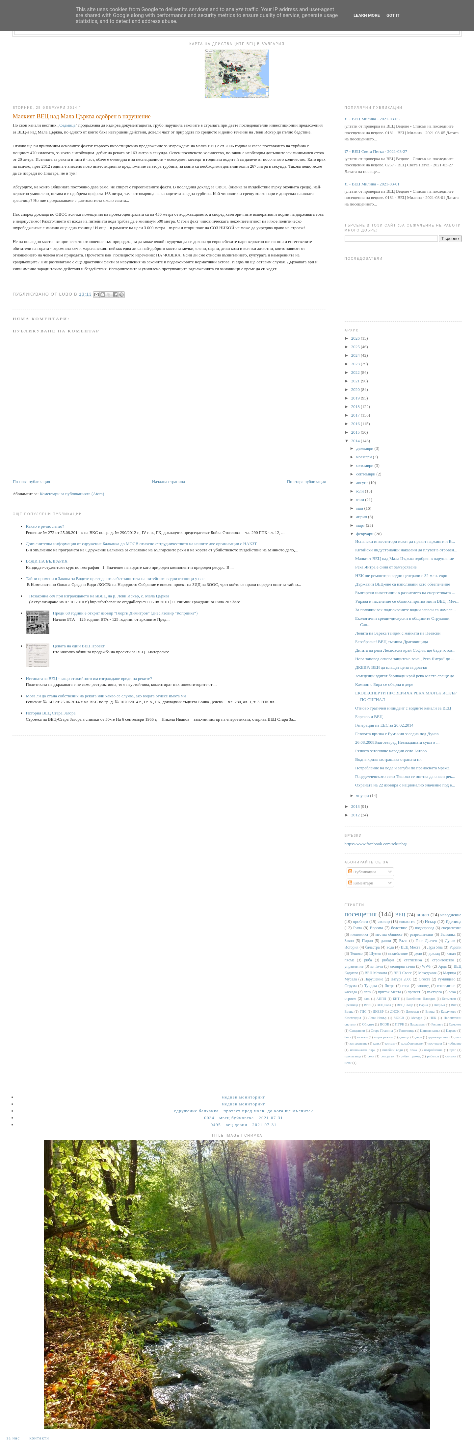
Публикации (362, 871)
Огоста (424, 979)
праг (452, 1050)
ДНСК (394, 1011)
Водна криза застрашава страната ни (388, 759)
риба (368, 960)
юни (360, 499)
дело (418, 954)
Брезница (351, 1005)
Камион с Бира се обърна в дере (384, 684)
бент (348, 1037)
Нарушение (373, 979)
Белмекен (449, 999)
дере (418, 1037)
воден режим (383, 1037)
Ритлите (437, 1024)
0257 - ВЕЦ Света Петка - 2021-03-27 (374, 151)
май (360, 508)
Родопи (455, 947)
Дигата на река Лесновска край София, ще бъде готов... (405, 650)
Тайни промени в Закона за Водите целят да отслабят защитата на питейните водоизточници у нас (115, 578)
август (362, 482)
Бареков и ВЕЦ (368, 716)
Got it (393, 15)
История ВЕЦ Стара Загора (50, 713)
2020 (356, 389)
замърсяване (358, 1043)
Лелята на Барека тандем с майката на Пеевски (397, 633)
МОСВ (399, 1018)
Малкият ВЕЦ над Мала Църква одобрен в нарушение (404, 558)
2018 (356, 406)
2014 (356, 440)
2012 (356, 814)
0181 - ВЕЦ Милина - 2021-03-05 (370, 118)
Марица (449, 973)
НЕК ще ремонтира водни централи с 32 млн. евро (401, 575)
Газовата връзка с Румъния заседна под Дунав (396, 733)
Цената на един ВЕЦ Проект (79, 645)
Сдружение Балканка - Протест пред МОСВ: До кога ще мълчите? (243, 1110)
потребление (433, 1050)
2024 (356, 355)
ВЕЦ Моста (410, 947)
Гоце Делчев (425, 941)
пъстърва (434, 992)
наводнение (450, 914)
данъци (404, 1037)
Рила (357, 927)
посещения (361, 914)
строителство (443, 960)
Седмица (67, 125)
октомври (365, 465)
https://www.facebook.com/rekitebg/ (376, 843)
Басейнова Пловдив (420, 999)
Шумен (375, 954)
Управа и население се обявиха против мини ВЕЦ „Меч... (407, 601)
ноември (364, 456)
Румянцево (447, 979)
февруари (365, 533)
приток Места (389, 992)
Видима (439, 1005)
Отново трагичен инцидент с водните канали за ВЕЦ (403, 708)
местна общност (388, 934)
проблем (360, 921)
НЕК (433, 1018)
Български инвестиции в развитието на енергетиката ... (405, 592)
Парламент (418, 1024)
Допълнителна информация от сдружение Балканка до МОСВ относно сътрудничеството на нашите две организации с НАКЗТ (141, 543)
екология (407, 921)
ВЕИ (367, 1005)
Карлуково (448, 1011)
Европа (376, 927)
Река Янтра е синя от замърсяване (386, 567)
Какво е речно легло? (45, 526)
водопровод (424, 928)
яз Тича (376, 966)
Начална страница (168, 481)
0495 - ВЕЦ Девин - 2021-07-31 (244, 1124)
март (361, 525)
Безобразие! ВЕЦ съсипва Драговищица (391, 641)
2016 (356, 423)
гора (405, 986)
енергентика (451, 928)
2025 (356, 346)
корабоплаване (412, 1043)
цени (348, 1063)
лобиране (454, 1043)
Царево (451, 1030)
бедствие (399, 927)
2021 (356, 380)
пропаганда (353, 1056)
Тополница (406, 1030)
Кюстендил (353, 1018)
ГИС (363, 1011)
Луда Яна (435, 947)
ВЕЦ (400, 914)
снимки (450, 1056)
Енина (429, 1011)
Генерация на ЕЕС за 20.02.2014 (384, 725)
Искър (430, 921)
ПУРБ (399, 1024)
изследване (446, 986)
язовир (384, 921)
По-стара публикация (306, 481)
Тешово (356, 954)
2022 (356, 372)
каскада (351, 992)
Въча (403, 941)
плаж (413, 1050)
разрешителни (421, 934)
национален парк (362, 1050)
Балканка (447, 934)
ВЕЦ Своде (405, 1005)
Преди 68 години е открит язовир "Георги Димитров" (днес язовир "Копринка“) (125, 613)
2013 (356, 806)
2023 (356, 363)
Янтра (389, 986)
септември (366, 473)
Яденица (453, 921)
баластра (372, 947)
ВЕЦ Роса (384, 1005)
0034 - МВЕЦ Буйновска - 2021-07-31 (243, 1117)
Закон (349, 941)
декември (365, 448)
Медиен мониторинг (243, 1097)
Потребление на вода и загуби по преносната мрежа (402, 767)
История (351, 947)
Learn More (367, 15)
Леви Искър (377, 1018)
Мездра (416, 1018)
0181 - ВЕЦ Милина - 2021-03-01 (370, 183)
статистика (413, 960)
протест (414, 992)
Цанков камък (430, 1030)
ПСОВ (384, 1024)
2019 (356, 398)
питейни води (392, 1050)
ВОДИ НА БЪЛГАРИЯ (46, 561)
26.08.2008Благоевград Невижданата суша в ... (397, 742)
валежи (362, 1037)
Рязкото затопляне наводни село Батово (391, 750)
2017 (356, 415)
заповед (423, 986)
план (368, 992)
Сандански (357, 1030)
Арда (442, 966)
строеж (350, 999)
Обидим (368, 1024)
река (452, 992)
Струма (351, 986)
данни (386, 941)
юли (360, 491)
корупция (435, 1043)
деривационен (438, 1037)
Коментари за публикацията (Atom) (72, 493)
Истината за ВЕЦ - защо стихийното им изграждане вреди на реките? (89, 678)
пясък (349, 960)
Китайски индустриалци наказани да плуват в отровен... (406, 549)
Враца (349, 1011)
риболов (433, 1056)
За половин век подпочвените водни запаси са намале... (405, 609)
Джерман (412, 1011)
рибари (388, 960)
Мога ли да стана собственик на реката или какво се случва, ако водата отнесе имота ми (106, 695)
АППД (381, 999)
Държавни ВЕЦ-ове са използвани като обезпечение (402, 584)
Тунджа (370, 986)
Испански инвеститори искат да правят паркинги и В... (405, 541)
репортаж (387, 1056)
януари (363, 795)
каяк (376, 1043)
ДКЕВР (378, 1011)
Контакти (39, 1438)
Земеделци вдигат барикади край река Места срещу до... (406, 675)
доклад (434, 954)
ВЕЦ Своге (403, 973)
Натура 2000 (401, 979)
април (362, 516)
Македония (427, 973)
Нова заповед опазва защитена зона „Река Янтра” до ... (404, 658)
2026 (356, 338)
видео (422, 914)
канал (451, 954)
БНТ (396, 999)
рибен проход (411, 1056)
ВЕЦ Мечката (376, 973)
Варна (423, 1005)
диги (458, 1037)
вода (390, 947)
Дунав (450, 941)
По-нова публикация (31, 481)
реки (370, 1056)
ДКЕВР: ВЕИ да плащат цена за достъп (391, 667)
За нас (13, 1438)
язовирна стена (402, 966)
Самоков (455, 1024)
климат (390, 1043)
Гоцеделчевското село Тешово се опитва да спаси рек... (405, 776)
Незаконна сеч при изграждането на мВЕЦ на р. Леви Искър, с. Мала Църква (99, 595)
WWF (427, 966)
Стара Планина (382, 1030)
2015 (356, 432)
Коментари (360, 883)
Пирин (367, 941)
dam (367, 999)
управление (354, 966)
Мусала (351, 979)
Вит (454, 1005)
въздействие (398, 954)
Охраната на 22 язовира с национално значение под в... (405, 785)
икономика (359, 934)
